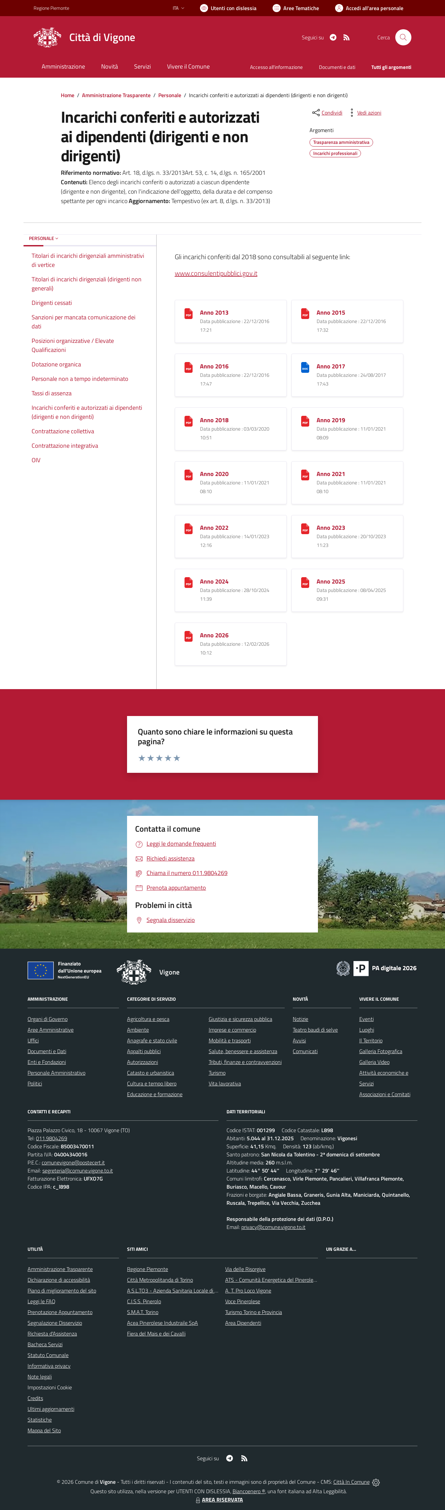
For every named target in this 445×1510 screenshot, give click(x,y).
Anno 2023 (331, 527)
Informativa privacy (49, 1366)
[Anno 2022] (188, 527)
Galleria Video (374, 1062)
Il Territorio (370, 1040)
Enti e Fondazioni (47, 1062)
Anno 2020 (214, 473)
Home (67, 95)
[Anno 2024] (188, 581)
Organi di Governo (48, 1019)
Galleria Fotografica (380, 1051)
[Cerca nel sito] (403, 37)
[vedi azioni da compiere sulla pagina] (364, 112)
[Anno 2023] (305, 527)
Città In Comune (351, 1482)
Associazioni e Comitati (384, 1094)
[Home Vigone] (84, 37)
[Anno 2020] (188, 474)
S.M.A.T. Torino (142, 1312)
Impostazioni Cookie (50, 1387)
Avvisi (299, 1040)
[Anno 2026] (188, 635)
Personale (169, 95)
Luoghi (366, 1030)
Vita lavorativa (225, 1083)
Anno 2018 (214, 420)
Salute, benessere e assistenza (243, 1051)
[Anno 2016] (188, 366)
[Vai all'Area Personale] (369, 8)
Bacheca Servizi (45, 1344)
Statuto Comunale (48, 1355)
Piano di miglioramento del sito (62, 1290)
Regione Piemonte (147, 1269)
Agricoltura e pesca (148, 1019)
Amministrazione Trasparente (116, 95)
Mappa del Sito (44, 1430)
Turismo (217, 1073)
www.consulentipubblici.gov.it (216, 273)
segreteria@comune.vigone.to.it (77, 1170)
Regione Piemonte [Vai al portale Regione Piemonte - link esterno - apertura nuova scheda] (51, 7)
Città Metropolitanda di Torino (160, 1280)
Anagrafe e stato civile (152, 1040)
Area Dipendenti (243, 1323)
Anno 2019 (331, 420)
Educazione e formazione (155, 1094)
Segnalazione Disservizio (55, 1323)
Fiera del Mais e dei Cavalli (156, 1333)
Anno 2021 (331, 473)
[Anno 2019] (305, 420)
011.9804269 (51, 1138)
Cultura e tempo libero (151, 1083)
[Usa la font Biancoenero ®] (228, 8)
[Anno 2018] (188, 420)
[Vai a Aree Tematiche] (296, 8)
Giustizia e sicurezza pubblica (240, 1019)
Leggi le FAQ (41, 1301)
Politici (35, 1083)
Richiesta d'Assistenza (52, 1333)
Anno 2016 (214, 366)
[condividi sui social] (327, 112)
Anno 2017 (331, 366)
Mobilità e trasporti (230, 1040)
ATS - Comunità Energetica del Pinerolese (271, 1280)
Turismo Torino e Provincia (253, 1312)
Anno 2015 (331, 312)
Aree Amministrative (51, 1030)
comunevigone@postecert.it (73, 1162)
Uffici (33, 1040)
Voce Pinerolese (242, 1301)
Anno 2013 (214, 312)
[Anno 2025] (305, 581)
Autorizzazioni (142, 1062)
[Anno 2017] (305, 366)
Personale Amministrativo (56, 1073)
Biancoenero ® (249, 1491)
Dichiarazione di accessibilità (59, 1280)
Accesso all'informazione (276, 67)
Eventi (366, 1019)
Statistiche (40, 1420)
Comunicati (305, 1051)
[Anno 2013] (188, 312)
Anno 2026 (214, 635)
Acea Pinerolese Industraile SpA (162, 1323)
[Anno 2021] (305, 474)
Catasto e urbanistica (150, 1073)
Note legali (40, 1377)
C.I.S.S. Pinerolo (144, 1301)
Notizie (300, 1019)
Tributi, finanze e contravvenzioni (245, 1062)
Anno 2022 (214, 527)
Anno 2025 (331, 581)
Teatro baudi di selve (315, 1030)
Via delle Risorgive (245, 1269)
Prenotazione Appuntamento (60, 1312)
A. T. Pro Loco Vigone (248, 1290)
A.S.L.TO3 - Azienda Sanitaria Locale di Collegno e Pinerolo (192, 1290)
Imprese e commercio (232, 1030)
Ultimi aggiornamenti (51, 1409)
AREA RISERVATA (218, 1500)
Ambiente (138, 1030)
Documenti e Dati (47, 1051)
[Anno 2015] (305, 312)
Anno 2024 (214, 581)
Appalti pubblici (144, 1051)
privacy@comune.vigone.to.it (273, 1227)
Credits (35, 1398)
